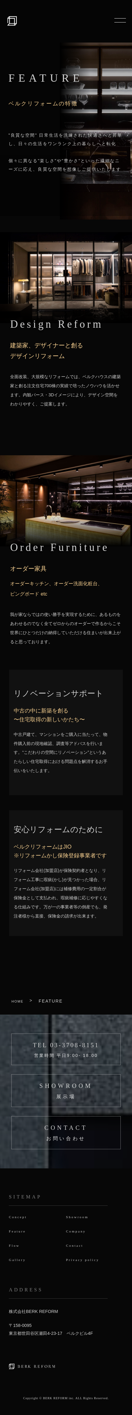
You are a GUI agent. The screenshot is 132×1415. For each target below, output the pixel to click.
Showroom (80, 1217)
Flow (16, 1246)
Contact (77, 1246)
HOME (19, 1001)
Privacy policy (87, 1260)
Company (79, 1231)
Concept (20, 1217)
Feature (19, 1231)
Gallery (19, 1260)
